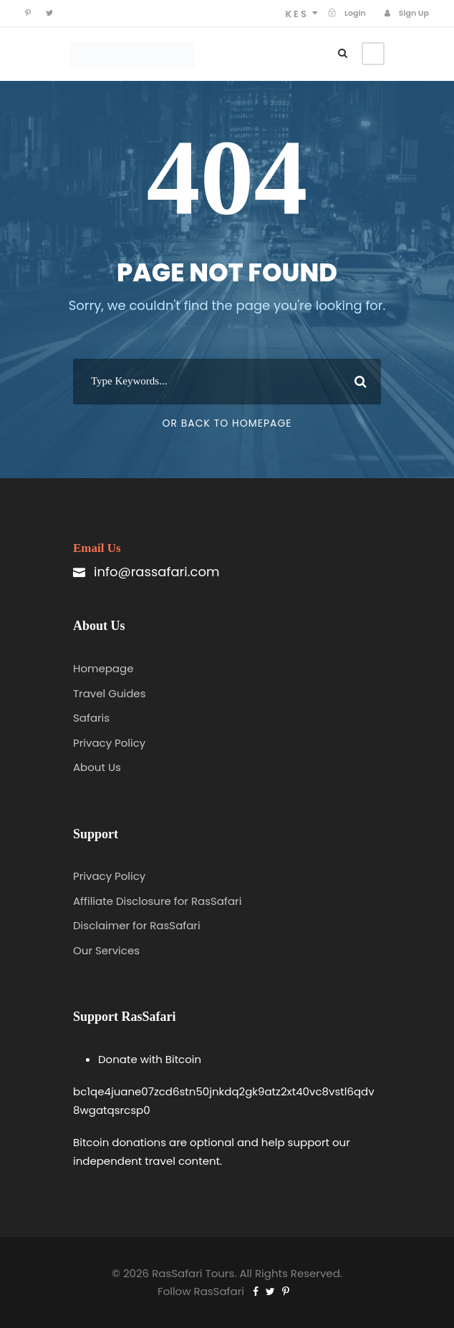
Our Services (106, 950)
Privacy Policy (109, 742)
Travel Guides (109, 693)
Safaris (91, 717)
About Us (97, 767)
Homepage (103, 668)
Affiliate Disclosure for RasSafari (157, 900)
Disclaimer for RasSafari (137, 925)
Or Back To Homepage (226, 423)
